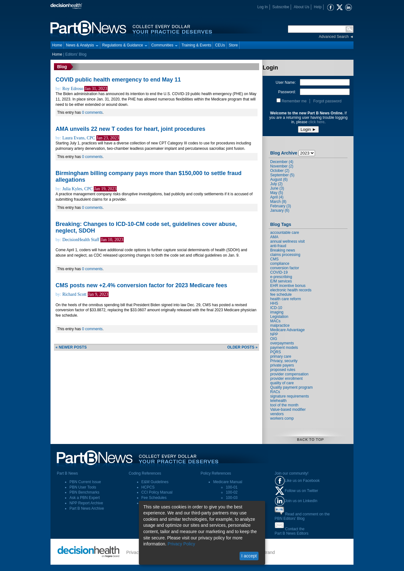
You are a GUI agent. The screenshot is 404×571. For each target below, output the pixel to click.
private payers (282, 365)
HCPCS (148, 487)
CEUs (220, 45)
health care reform (285, 299)
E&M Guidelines (155, 482)
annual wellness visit (287, 241)
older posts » (242, 347)
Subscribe (280, 7)
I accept (249, 555)
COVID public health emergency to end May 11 (118, 79)
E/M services (281, 281)
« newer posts (71, 347)
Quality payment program (291, 387)
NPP (274, 334)
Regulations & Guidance (124, 45)
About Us (301, 7)
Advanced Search (334, 36)
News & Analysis (82, 45)
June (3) (277, 188)
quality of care (282, 383)
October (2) (279, 170)
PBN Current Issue (85, 482)
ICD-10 (276, 308)
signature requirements (289, 396)
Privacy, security (283, 361)
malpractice (279, 325)
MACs (275, 321)
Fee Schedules (154, 497)
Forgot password (327, 101)
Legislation (279, 316)
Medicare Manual (227, 482)
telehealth (278, 400)
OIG (273, 339)
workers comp (282, 418)
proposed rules (282, 370)
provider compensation (289, 374)
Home (57, 45)
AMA (274, 237)
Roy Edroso (72, 88)
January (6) (279, 210)
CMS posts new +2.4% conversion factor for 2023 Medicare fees (141, 285)
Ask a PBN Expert (84, 497)
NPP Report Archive (86, 503)
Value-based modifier (288, 409)
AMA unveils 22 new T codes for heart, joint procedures (130, 129)
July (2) (276, 184)
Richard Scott (74, 294)
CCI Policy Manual (157, 492)
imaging (276, 312)
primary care (280, 356)
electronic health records (291, 290)
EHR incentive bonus (288, 285)
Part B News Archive (86, 508)
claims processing (285, 254)
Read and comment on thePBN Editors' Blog (302, 516)
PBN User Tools (82, 487)
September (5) (282, 175)
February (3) (280, 206)
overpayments (282, 343)
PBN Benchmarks (84, 492)
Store (233, 45)
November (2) (281, 166)
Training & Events (196, 45)
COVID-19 (279, 272)
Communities (164, 45)
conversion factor (284, 268)
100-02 (231, 492)
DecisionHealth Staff (80, 239)
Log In (262, 7)
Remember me (294, 101)
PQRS (275, 352)
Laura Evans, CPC (78, 138)
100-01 (231, 487)
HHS (274, 303)
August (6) (279, 179)
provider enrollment (286, 378)
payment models (284, 347)
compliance (279, 263)
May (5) (276, 193)
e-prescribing (281, 277)
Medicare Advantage (287, 330)
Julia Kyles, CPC (77, 188)
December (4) (281, 162)
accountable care (284, 232)
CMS (274, 259)
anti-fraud (278, 246)
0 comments (92, 112)
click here (316, 122)
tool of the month (284, 405)
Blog (62, 66)
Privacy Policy (181, 543)
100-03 (231, 497)
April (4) (276, 197)
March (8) (278, 201)
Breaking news (282, 250)
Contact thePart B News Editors (291, 531)
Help (318, 7)
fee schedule (281, 294)
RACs (275, 392)
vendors (277, 414)
